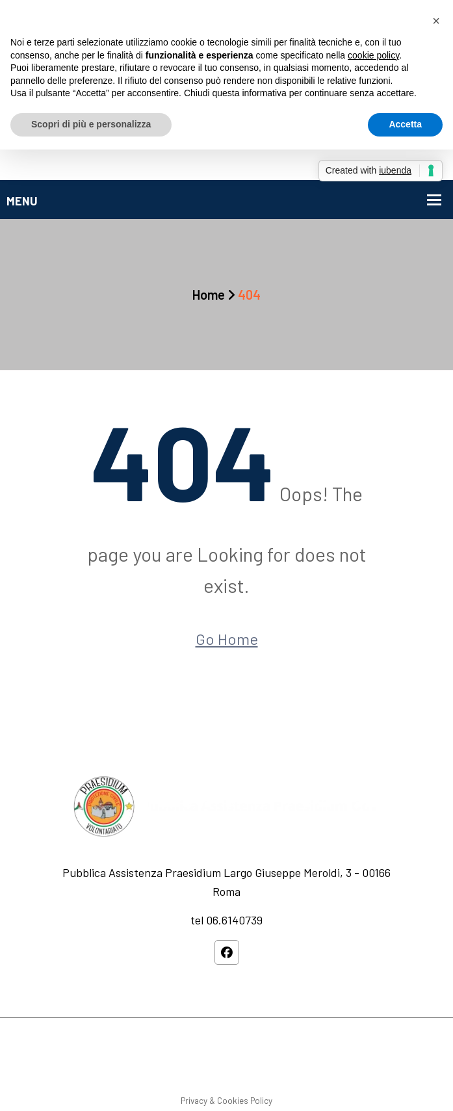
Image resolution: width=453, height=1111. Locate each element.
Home (208, 294)
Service (190, 1066)
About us (142, 1066)
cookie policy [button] (373, 55)
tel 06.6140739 (226, 920)
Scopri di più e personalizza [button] (91, 124)
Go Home (227, 638)
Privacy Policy (247, 1066)
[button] (436, 20)
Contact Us (313, 1066)
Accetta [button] (405, 124)
